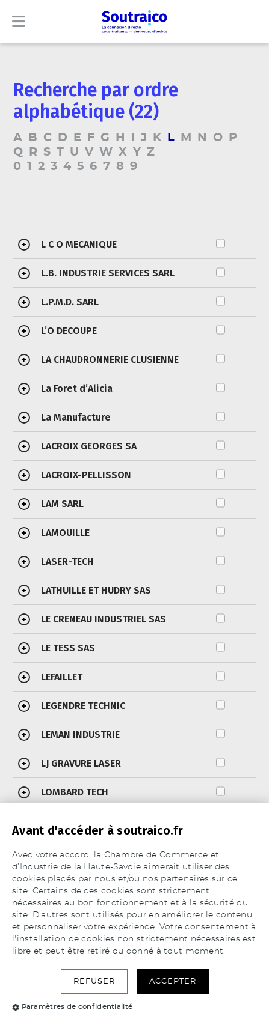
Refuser (94, 981)
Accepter (172, 981)
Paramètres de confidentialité (72, 1006)
